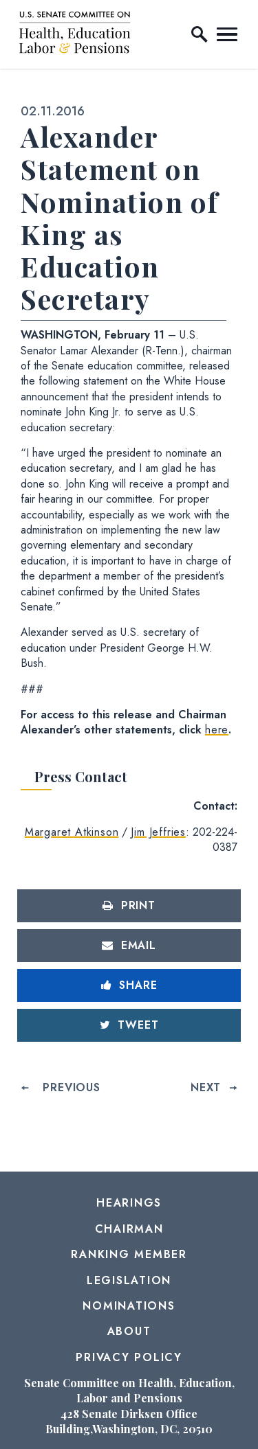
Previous (71, 1087)
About (129, 1331)
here (216, 730)
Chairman (129, 1229)
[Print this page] (129, 905)
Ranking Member (129, 1254)
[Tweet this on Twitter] (129, 1025)
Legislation (129, 1280)
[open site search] (199, 34)
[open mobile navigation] (227, 34)
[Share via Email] (129, 945)
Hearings (129, 1203)
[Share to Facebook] (129, 985)
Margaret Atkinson (72, 832)
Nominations (129, 1306)
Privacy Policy (129, 1357)
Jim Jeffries (158, 832)
